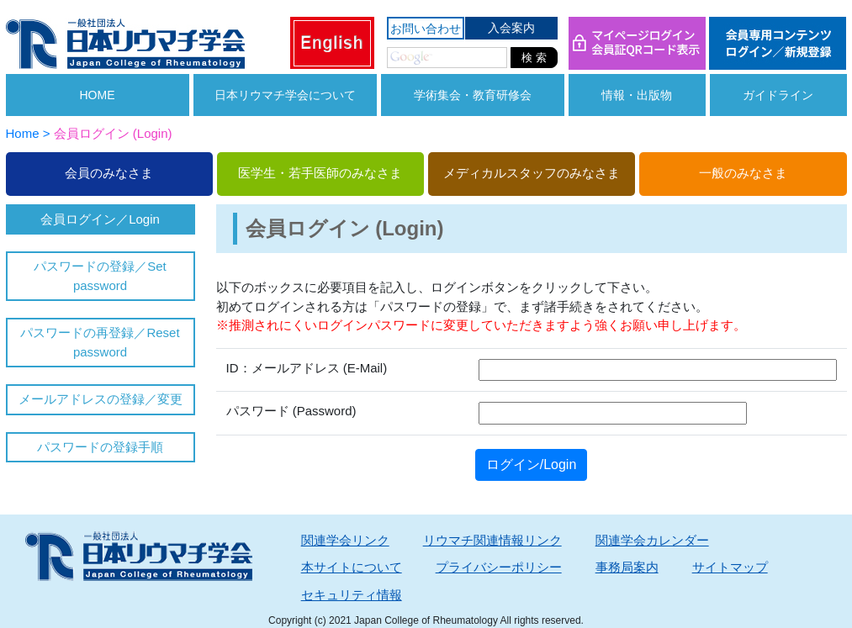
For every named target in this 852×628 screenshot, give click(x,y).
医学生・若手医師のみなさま (320, 173)
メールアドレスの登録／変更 (101, 399)
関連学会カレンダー (652, 540)
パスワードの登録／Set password (100, 276)
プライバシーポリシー (499, 567)
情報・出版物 (636, 95)
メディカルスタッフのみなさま (531, 173)
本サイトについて (351, 567)
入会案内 (511, 27)
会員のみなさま (109, 173)
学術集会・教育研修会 (473, 95)
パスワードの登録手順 (100, 447)
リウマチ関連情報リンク (492, 540)
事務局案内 (627, 567)
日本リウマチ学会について (285, 95)
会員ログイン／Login (100, 219)
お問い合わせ (425, 28)
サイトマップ (730, 567)
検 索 (534, 57)
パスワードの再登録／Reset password (99, 342)
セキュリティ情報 (351, 595)
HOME (97, 95)
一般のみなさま (743, 173)
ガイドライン (778, 95)
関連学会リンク (345, 540)
